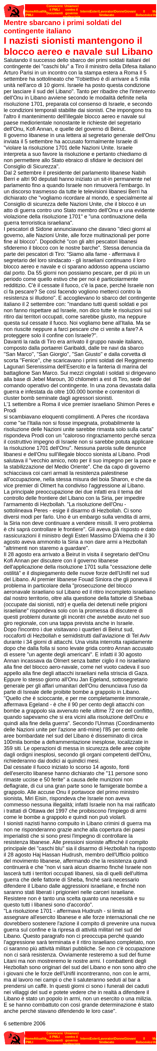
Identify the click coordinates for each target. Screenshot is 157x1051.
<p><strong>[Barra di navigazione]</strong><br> (80, 9)
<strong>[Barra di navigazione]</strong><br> (80, 1036)
